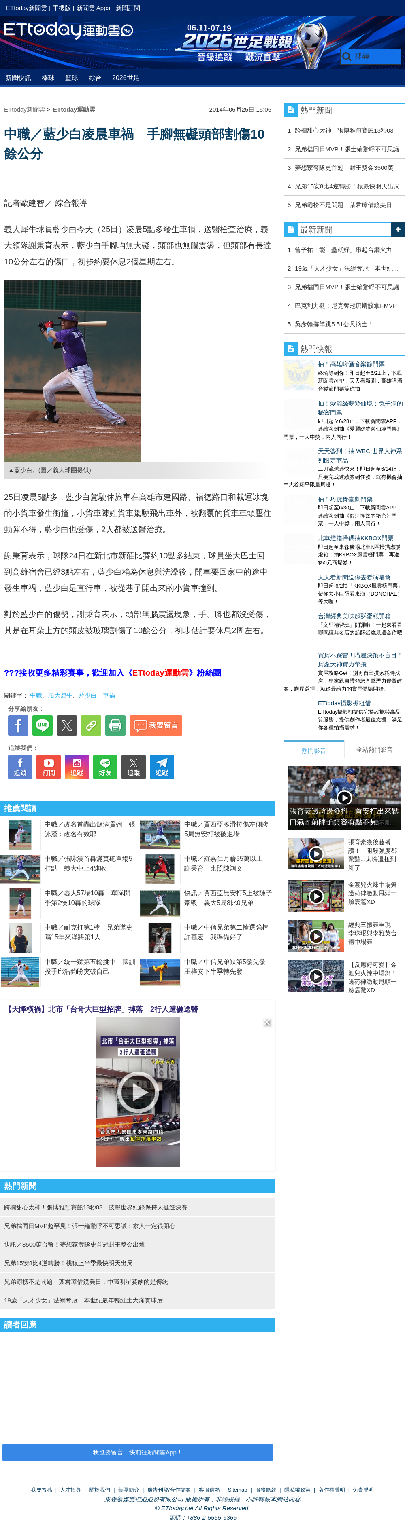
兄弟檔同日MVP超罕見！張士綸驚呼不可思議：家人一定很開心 (89, 1225)
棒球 (48, 77)
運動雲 (75, 31)
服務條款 (265, 1490)
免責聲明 (363, 1490)
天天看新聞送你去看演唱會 (320, 519)
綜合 (95, 77)
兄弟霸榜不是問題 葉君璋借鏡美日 (343, 204)
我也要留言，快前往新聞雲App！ (138, 1452)
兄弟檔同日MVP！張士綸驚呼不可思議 (347, 149)
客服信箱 (209, 1490)
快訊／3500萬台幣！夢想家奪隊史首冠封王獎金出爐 (74, 1244)
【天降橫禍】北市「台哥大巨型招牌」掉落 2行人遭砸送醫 (101, 1009)
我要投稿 (41, 1490)
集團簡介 (128, 1490)
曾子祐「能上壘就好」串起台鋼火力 (343, 249)
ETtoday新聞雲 (26, 7)
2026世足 (126, 77)
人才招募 (70, 1490)
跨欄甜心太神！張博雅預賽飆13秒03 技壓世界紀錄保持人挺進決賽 (96, 1207)
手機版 (62, 7)
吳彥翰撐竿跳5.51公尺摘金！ (334, 324)
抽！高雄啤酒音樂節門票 (317, 364)
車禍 (109, 695)
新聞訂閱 (128, 7)
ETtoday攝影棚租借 (310, 628)
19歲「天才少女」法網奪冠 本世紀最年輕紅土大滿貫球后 (83, 1300)
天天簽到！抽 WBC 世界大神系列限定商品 (341, 426)
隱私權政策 (297, 1490)
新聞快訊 (18, 77)
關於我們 (99, 1490)
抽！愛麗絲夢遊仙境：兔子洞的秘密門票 (338, 395)
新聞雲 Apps (93, 7)
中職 (36, 695)
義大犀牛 (60, 695)
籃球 (71, 77)
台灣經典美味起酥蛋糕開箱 (320, 549)
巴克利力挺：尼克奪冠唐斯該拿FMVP (346, 305)
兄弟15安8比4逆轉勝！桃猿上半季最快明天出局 (68, 1263)
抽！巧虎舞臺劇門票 (311, 457)
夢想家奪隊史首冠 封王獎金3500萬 (344, 167)
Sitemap (237, 1490)
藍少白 (88, 695)
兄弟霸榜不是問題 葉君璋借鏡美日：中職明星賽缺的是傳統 (86, 1281)
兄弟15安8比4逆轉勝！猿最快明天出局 (347, 186)
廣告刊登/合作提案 (169, 1490)
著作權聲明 (332, 1490)
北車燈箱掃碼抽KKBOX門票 (321, 487)
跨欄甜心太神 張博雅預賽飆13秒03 (344, 130)
